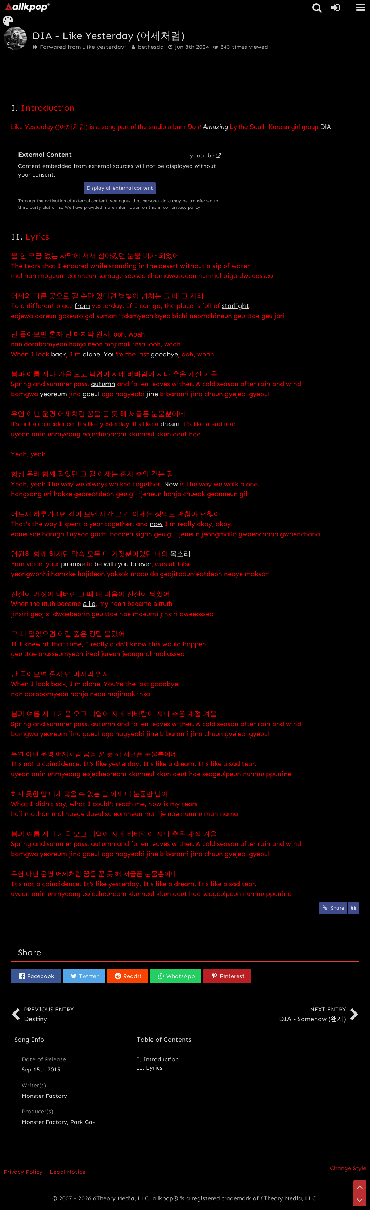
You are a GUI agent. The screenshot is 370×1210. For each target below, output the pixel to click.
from (82, 305)
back (58, 354)
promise (73, 564)
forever (140, 564)
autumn (103, 384)
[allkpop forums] (27, 7)
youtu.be (202, 155)
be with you (112, 564)
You (110, 354)
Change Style (348, 1168)
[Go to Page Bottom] (359, 1199)
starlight (235, 305)
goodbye (164, 354)
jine (152, 394)
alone (91, 354)
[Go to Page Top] (359, 1186)
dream (170, 424)
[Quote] (353, 908)
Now (171, 484)
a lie (89, 604)
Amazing (215, 127)
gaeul (91, 394)
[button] (360, 7)
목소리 (180, 554)
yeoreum (53, 394)
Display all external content (120, 188)
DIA (325, 127)
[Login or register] (335, 7)
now (156, 524)
